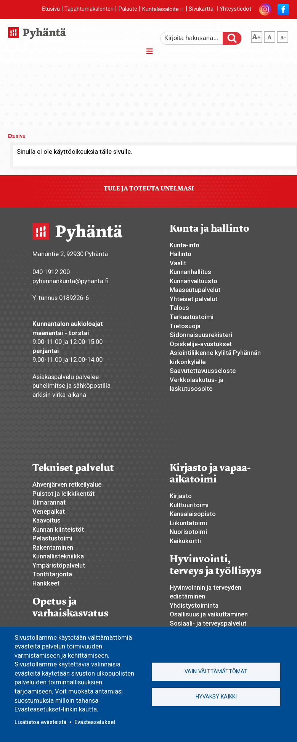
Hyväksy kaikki (216, 697)
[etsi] (197, 38)
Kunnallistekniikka (58, 556)
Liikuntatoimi (188, 523)
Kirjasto (181, 496)
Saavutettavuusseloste (203, 370)
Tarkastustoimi (192, 317)
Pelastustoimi (52, 538)
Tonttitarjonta (52, 574)
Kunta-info (184, 245)
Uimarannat (49, 502)
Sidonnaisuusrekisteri (201, 335)
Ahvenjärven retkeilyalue (66, 484)
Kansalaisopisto (193, 514)
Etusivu (51, 9)
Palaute (127, 9)
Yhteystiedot (235, 9)
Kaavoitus (46, 520)
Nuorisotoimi (188, 532)
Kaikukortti (185, 541)
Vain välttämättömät (216, 671)
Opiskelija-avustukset (201, 344)
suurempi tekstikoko (256, 35)
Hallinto (180, 254)
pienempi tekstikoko (282, 35)
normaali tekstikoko (269, 35)
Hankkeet (45, 583)
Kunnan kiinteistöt (58, 529)
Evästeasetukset (94, 722)
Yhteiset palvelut (193, 299)
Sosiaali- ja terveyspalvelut (208, 623)
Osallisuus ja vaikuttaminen (209, 614)
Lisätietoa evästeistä (40, 722)
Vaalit (178, 263)
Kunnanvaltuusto (193, 281)
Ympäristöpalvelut (58, 565)
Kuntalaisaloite (163, 9)
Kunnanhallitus (190, 272)
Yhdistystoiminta (194, 605)
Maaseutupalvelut (195, 290)
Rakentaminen (52, 547)
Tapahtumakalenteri (89, 9)
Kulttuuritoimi (189, 505)
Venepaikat (48, 511)
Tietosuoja (185, 326)
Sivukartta (201, 9)
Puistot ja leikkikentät (63, 493)
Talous (179, 307)
